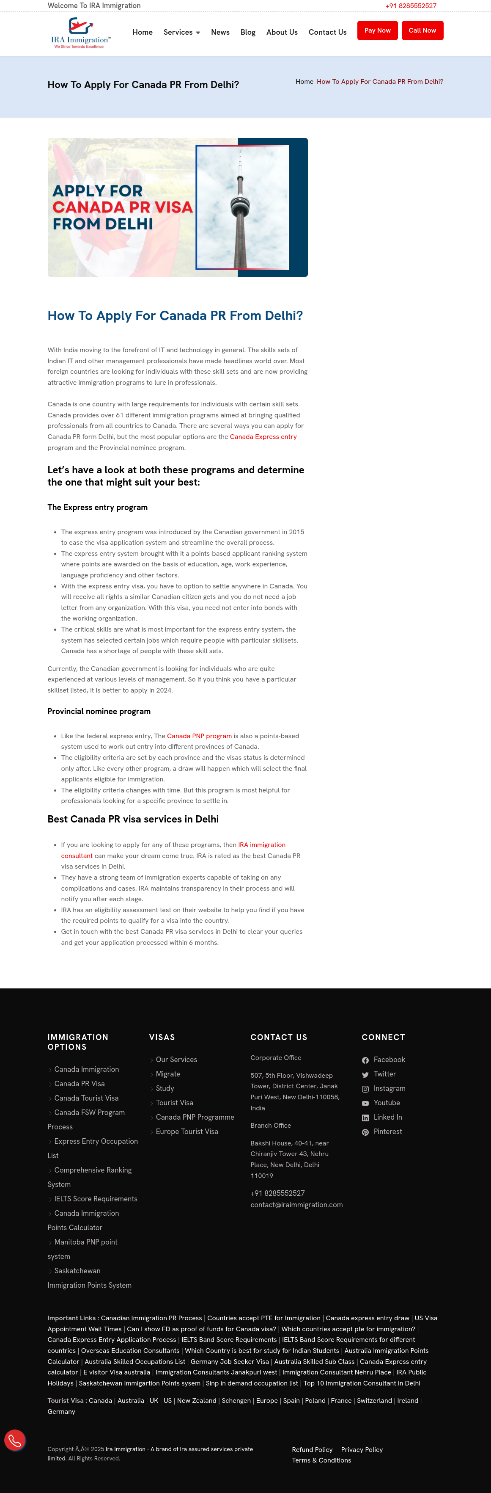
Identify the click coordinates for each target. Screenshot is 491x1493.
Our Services (176, 1059)
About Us (282, 32)
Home (143, 32)
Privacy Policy (362, 1449)
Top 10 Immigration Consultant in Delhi (362, 1383)
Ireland (408, 1400)
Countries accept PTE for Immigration (264, 1318)
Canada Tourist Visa (87, 1098)
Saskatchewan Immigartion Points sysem (139, 1383)
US (168, 1400)
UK (154, 1400)
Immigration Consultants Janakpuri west (216, 1372)
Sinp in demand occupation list (252, 1383)
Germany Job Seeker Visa (230, 1361)
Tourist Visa (175, 1102)
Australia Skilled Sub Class (314, 1361)
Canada (100, 1400)
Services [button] (178, 32)
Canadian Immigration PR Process (151, 1318)
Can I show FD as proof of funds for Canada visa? (201, 1329)
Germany (62, 1411)
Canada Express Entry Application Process (112, 1339)
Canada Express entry (263, 436)
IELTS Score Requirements (96, 1198)
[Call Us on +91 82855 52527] (14, 1440)
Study (165, 1088)
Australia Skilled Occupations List (135, 1361)
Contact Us (328, 32)
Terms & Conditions (321, 1460)
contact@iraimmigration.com (297, 1204)
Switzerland (374, 1400)
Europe (267, 1400)
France (341, 1400)
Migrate (168, 1074)
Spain (291, 1400)
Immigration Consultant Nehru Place (337, 1372)
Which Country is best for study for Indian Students (262, 1350)
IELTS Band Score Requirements (229, 1339)
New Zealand (197, 1400)
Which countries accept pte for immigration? (348, 1329)
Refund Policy (312, 1449)
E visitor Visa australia (116, 1372)
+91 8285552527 (411, 5)
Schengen (236, 1400)
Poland (315, 1400)
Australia (131, 1400)
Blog (248, 32)
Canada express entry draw (368, 1318)
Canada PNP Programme (195, 1117)
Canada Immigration (87, 1069)
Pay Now (378, 30)
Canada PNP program (200, 735)
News (220, 32)
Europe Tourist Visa (187, 1131)
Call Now (422, 30)
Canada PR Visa (80, 1083)
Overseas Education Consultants (130, 1350)
